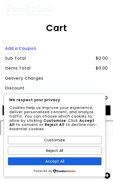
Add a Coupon (20, 48)
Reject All (54, 150)
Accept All (54, 161)
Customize (54, 140)
